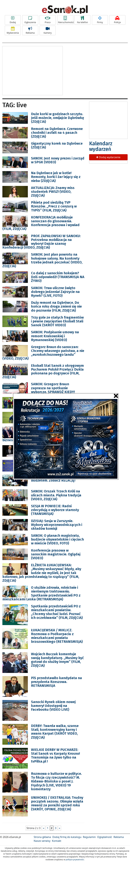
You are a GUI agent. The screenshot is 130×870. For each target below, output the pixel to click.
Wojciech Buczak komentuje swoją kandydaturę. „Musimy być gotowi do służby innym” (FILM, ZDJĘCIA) (57, 660)
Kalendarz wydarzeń (100, 146)
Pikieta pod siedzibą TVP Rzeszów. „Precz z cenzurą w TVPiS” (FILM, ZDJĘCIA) (54, 206)
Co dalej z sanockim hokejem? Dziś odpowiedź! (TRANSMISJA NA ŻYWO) (57, 277)
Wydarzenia (13, 30)
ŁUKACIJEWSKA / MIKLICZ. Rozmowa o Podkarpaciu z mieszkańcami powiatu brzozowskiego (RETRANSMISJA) (57, 636)
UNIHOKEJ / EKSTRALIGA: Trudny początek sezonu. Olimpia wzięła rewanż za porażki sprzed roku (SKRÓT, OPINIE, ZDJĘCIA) (57, 803)
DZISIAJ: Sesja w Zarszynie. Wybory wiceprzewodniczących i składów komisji (56, 525)
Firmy (100, 20)
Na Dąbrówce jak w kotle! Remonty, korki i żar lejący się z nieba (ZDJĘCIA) (56, 177)
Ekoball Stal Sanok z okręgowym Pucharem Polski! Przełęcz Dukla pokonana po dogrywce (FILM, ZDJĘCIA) (43, 371)
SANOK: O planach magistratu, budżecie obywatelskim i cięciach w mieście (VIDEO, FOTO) (57, 539)
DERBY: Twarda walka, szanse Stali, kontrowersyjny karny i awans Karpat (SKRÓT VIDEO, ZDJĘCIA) (55, 732)
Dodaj (13, 20)
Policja (117, 20)
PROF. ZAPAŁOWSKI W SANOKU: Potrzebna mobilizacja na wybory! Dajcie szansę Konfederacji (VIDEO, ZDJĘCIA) (41, 242)
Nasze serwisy (42, 841)
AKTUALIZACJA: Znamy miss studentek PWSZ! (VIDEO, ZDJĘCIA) (52, 192)
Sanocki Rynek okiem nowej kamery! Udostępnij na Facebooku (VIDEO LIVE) (53, 706)
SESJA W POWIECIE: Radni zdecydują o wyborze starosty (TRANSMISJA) (55, 510)
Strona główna (42, 837)
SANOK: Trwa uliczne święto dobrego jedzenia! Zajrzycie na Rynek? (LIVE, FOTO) (55, 292)
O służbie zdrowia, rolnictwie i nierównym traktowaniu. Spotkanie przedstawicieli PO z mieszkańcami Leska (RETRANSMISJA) (41, 593)
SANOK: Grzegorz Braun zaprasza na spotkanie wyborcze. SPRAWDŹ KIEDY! (53, 388)
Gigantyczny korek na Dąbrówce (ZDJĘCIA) (57, 145)
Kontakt (56, 841)
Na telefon (82, 20)
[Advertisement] (32, 70)
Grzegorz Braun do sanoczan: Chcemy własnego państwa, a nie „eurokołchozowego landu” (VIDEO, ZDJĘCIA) (43, 353)
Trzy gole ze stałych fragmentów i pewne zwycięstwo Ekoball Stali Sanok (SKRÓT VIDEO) (57, 321)
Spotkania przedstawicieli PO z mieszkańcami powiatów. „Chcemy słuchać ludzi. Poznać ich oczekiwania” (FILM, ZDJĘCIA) (57, 612)
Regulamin (89, 837)
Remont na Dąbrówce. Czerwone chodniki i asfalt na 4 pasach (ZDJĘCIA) (57, 133)
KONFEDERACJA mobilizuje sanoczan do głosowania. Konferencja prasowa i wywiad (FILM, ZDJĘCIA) (41, 223)
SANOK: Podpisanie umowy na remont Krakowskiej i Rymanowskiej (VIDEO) (55, 336)
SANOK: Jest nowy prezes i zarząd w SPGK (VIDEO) (57, 160)
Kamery (48, 30)
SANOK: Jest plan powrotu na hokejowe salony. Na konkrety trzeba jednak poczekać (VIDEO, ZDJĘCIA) (42, 260)
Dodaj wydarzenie (108, 157)
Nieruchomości (65, 20)
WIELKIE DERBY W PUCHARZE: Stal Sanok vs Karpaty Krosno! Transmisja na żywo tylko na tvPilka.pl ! (55, 755)
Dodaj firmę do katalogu (66, 837)
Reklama (30, 30)
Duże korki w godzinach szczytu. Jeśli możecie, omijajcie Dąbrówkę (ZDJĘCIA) (57, 118)
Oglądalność (104, 837)
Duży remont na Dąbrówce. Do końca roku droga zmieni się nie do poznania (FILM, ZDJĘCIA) (56, 306)
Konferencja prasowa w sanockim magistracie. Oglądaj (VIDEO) (55, 554)
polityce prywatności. (75, 859)
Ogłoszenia (30, 20)
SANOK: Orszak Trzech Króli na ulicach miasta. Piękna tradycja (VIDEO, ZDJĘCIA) (56, 495)
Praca (48, 20)
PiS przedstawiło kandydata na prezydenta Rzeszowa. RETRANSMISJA (56, 682)
